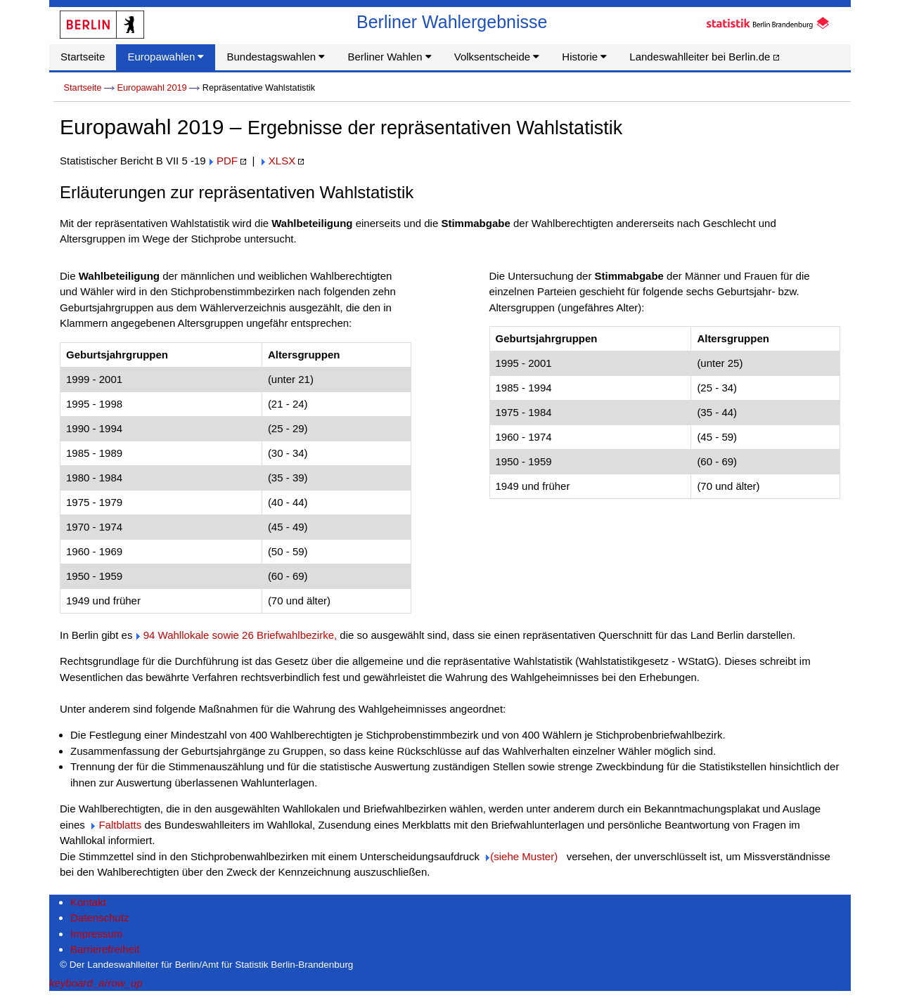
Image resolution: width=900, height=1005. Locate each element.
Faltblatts (119, 825)
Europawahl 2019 (151, 87)
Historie (584, 57)
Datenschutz (99, 917)
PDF (227, 161)
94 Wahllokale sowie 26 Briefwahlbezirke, (240, 635)
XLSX (282, 161)
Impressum (96, 934)
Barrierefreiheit (104, 949)
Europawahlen (165, 57)
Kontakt (88, 902)
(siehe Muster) (524, 856)
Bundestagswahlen (275, 57)
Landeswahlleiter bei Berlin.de (703, 57)
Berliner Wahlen (389, 57)
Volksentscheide (497, 57)
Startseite (82, 57)
